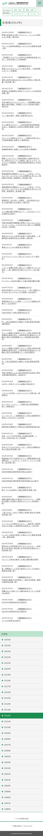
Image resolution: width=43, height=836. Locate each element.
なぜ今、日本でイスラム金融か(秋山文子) (18, 384)
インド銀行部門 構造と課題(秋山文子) (17, 115)
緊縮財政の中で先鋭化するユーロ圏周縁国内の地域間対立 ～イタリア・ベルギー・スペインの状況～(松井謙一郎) (21, 460)
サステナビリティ (20, 14)
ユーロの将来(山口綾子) (11, 621)
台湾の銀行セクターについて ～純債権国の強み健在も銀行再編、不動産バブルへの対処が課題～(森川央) (21, 104)
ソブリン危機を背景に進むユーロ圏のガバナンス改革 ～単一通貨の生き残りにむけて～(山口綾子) (21, 270)
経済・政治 (18, 10)
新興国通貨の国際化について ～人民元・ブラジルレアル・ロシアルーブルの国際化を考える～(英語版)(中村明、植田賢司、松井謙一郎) (21, 176)
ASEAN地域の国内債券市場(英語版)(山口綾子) (20, 481)
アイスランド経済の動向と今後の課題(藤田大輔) (21, 281)
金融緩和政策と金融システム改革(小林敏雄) (19, 149)
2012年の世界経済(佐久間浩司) (14, 602)
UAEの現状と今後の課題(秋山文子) (16, 313)
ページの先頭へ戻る (22, 818)
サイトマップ (28, 826)
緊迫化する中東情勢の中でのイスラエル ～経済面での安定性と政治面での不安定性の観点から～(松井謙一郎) (21, 548)
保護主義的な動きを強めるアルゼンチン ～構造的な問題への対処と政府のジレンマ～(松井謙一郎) (21, 501)
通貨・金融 (29, 10)
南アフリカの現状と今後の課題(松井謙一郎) (19, 490)
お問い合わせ (17, 826)
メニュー (39, 3)
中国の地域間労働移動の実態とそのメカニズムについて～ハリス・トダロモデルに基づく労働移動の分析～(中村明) (21, 225)
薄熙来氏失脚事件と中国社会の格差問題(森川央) (21, 427)
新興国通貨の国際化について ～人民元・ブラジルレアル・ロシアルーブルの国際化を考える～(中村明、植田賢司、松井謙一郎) (21, 189)
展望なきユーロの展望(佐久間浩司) (16, 247)
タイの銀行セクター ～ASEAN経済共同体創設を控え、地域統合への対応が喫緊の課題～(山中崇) (21, 127)
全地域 (4, 634)
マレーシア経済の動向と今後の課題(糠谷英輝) (20, 559)
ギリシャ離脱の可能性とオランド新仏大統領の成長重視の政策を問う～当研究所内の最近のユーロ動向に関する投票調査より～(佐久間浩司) (21, 350)
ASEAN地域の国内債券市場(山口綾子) (17, 472)
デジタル (33, 14)
